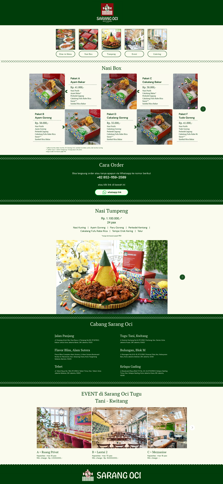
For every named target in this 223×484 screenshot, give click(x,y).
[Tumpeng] (111, 54)
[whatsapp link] (111, 192)
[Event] (134, 54)
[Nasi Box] (88, 54)
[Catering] (157, 54)
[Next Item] (203, 109)
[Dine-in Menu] (65, 54)
